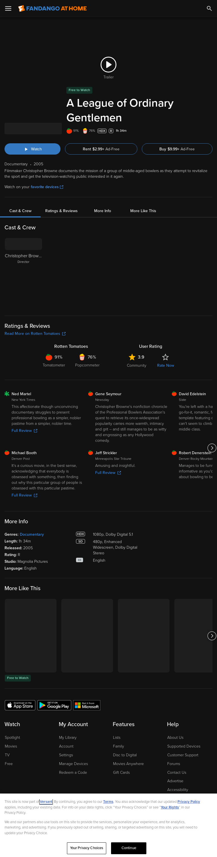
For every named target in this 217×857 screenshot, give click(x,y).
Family (118, 731)
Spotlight (12, 722)
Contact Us (176, 757)
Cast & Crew (20, 196)
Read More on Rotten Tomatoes (35, 319)
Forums (173, 749)
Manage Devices (73, 749)
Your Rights (170, 807)
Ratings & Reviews (61, 196)
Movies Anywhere (128, 749)
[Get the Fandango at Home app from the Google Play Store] (54, 690)
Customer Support (182, 740)
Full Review (24, 416)
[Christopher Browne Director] (23, 258)
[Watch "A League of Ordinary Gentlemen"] (32, 134)
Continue (128, 848)
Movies (11, 731)
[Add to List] (209, 116)
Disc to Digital (125, 740)
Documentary (32, 519)
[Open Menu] (8, 8)
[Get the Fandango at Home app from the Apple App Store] (20, 690)
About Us (175, 722)
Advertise (175, 766)
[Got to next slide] (212, 433)
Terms (108, 801)
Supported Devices (183, 731)
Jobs (171, 783)
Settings (66, 740)
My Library (68, 722)
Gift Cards (121, 757)
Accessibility (177, 775)
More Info (102, 196)
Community (136, 350)
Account (66, 731)
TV (7, 740)
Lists (116, 722)
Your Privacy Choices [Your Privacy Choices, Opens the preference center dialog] (86, 848)
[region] (108, 825)
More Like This (143, 196)
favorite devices (47, 172)
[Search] (209, 8)
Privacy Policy (188, 801)
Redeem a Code (73, 757)
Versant (46, 801)
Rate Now (165, 350)
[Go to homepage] (52, 8)
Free (9, 749)
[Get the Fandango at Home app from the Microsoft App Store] (87, 690)
